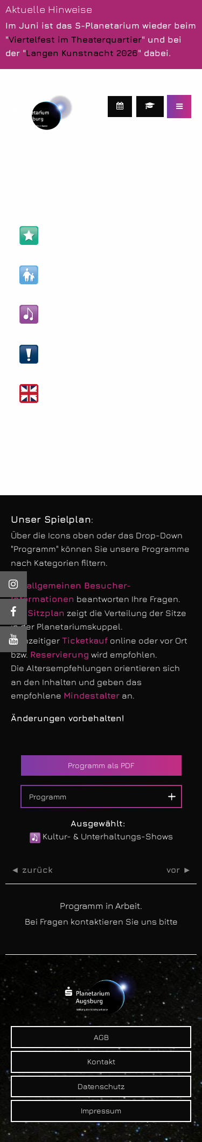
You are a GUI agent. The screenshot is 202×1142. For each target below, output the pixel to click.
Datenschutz (101, 1086)
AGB (101, 1037)
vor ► (178, 869)
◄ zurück (31, 869)
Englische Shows (68, 393)
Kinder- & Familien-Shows (86, 274)
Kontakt (101, 1061)
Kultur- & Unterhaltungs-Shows (98, 314)
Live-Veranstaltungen (78, 354)
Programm (47, 796)
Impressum (101, 1110)
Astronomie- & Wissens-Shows (97, 235)
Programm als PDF (101, 765)
